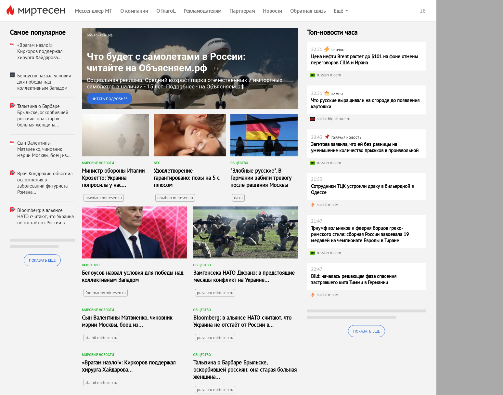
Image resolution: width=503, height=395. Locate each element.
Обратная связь (308, 10)
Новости (272, 10)
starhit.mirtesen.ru (101, 337)
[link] (190, 68)
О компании (134, 10)
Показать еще (42, 260)
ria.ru (238, 198)
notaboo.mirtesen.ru (175, 198)
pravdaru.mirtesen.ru (103, 198)
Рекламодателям (202, 10)
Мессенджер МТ (93, 10)
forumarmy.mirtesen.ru (105, 293)
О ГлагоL (165, 10)
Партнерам (242, 10)
